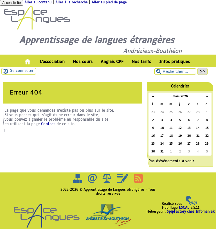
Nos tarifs (141, 62)
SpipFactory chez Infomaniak (191, 212)
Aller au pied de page (109, 2)
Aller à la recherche (71, 2)
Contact (48, 124)
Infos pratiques (174, 62)
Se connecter (22, 71)
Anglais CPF (112, 62)
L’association (52, 62)
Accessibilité (11, 3)
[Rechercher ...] (175, 71)
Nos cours (83, 62)
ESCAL (184, 208)
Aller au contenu (37, 2)
